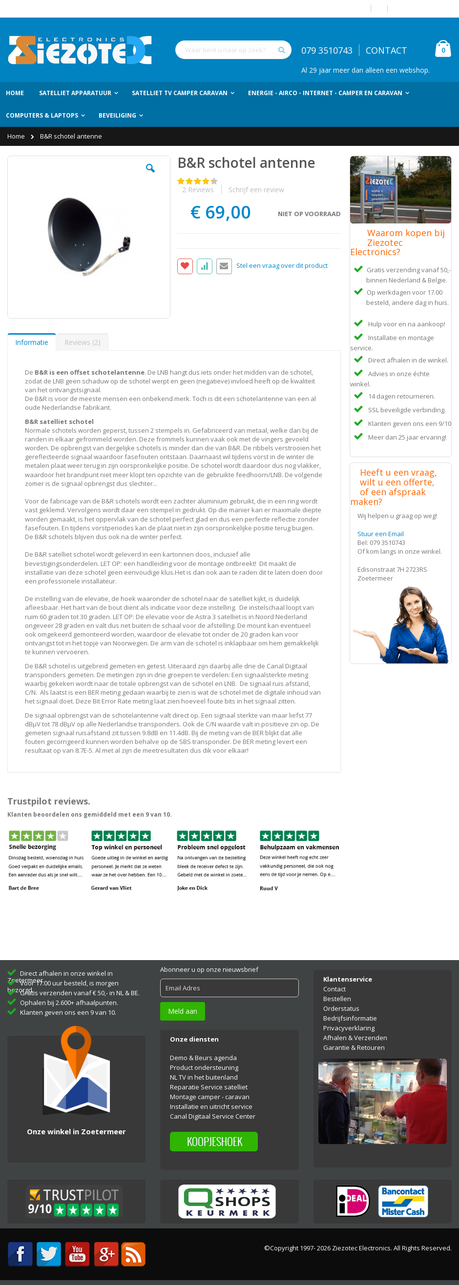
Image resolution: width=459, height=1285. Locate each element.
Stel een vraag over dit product (282, 265)
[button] (150, 175)
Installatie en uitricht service (211, 1106)
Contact (334, 988)
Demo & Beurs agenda (203, 1057)
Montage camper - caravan (210, 1096)
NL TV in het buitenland (204, 1077)
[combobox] (233, 50)
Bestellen (337, 998)
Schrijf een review (256, 189)
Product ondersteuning (204, 1067)
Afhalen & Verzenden (355, 1037)
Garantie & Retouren (354, 1047)
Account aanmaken (423, 8)
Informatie (31, 342)
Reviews (82, 342)
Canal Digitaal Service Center (212, 1116)
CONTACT (386, 50)
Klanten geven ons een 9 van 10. (68, 1012)
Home (16, 136)
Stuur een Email (380, 533)
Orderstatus (341, 1008)
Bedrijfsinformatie (350, 1018)
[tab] (31, 342)
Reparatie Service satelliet (209, 1087)
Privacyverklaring (349, 1028)
